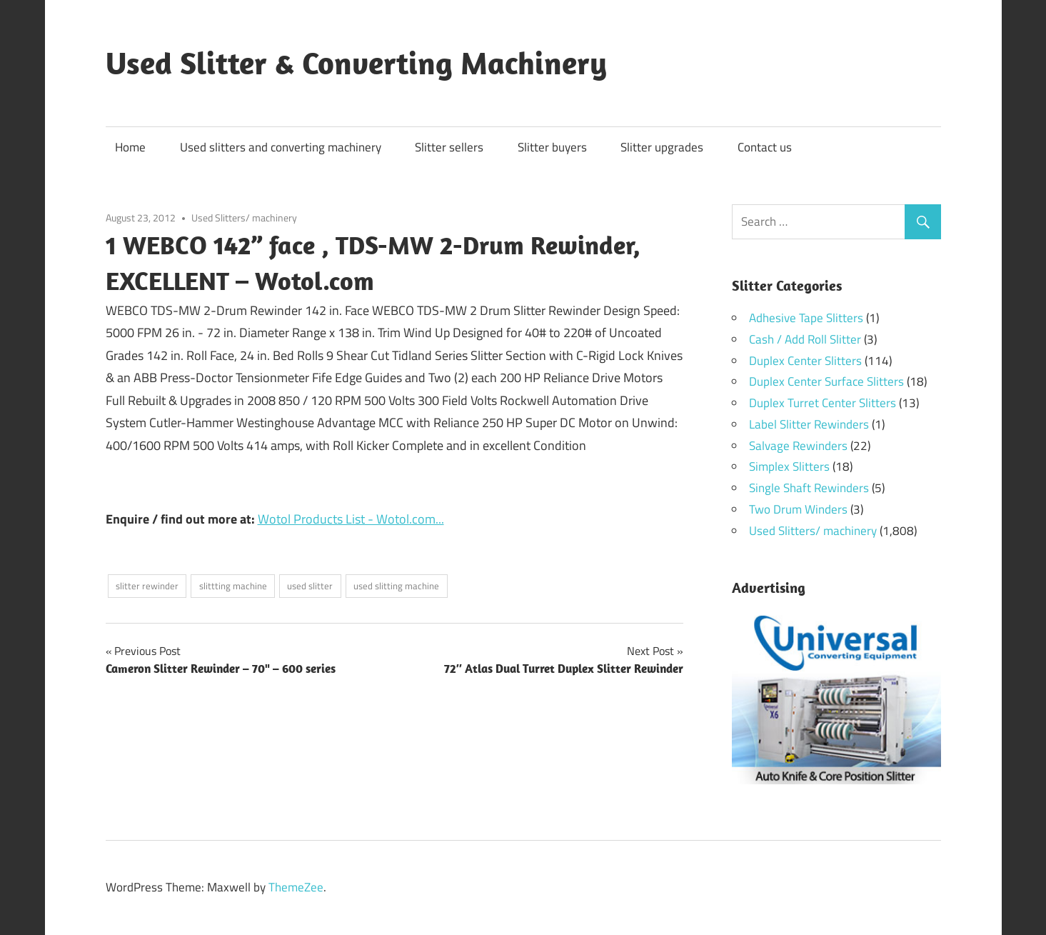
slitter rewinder (147, 586)
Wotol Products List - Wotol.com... (351, 519)
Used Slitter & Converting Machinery (356, 63)
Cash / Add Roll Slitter (805, 339)
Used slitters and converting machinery (280, 147)
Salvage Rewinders (798, 445)
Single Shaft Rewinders (809, 488)
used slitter (310, 586)
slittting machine (233, 586)
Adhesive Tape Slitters (806, 318)
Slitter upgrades (661, 147)
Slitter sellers (449, 147)
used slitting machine (396, 586)
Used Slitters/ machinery (244, 217)
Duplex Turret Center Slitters (822, 403)
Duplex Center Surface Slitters (826, 381)
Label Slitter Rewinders (809, 424)
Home (130, 147)
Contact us (765, 147)
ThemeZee (295, 887)
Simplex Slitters (789, 466)
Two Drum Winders (798, 509)
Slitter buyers (552, 147)
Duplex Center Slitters (805, 360)
